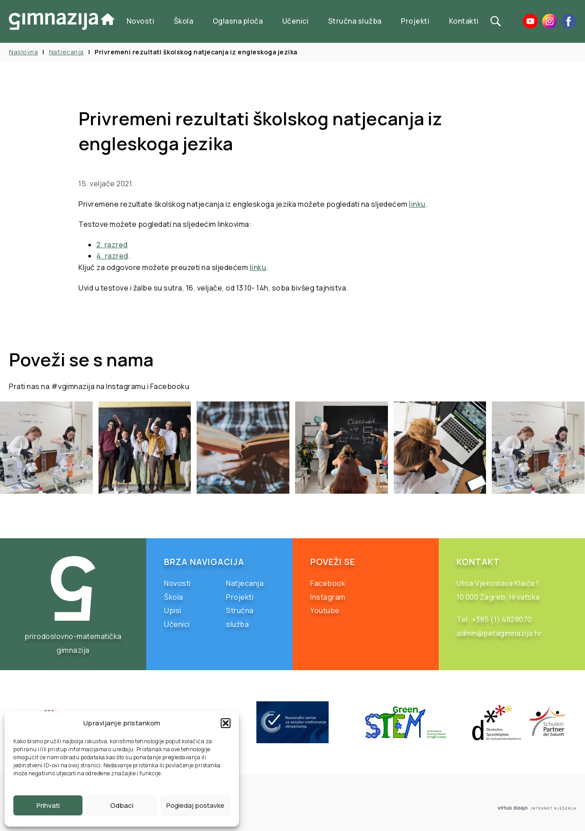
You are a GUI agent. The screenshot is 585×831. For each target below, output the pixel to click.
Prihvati (48, 805)
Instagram (328, 597)
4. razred (112, 256)
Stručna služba (355, 21)
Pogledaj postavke (195, 805)
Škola (184, 21)
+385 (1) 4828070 (502, 619)
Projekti (415, 21)
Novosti (141, 21)
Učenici (295, 21)
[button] (225, 723)
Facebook (327, 583)
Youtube (325, 610)
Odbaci (121, 805)
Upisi (172, 610)
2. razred (112, 245)
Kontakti (464, 21)
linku (417, 204)
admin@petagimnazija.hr (499, 633)
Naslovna (23, 52)
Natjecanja (66, 52)
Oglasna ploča (238, 21)
